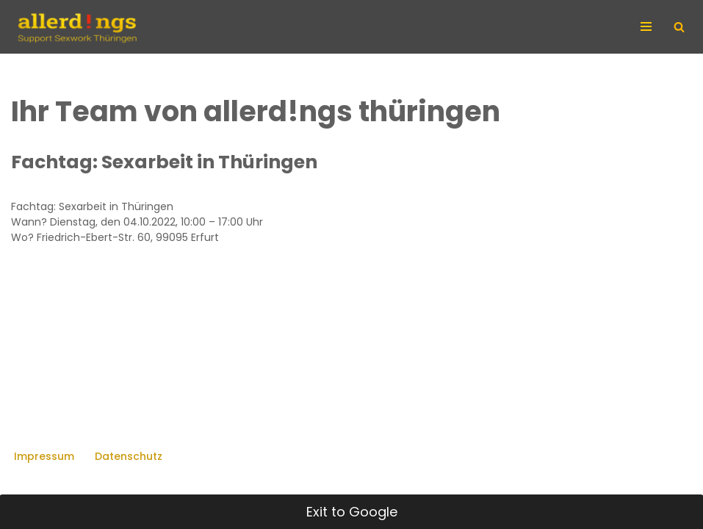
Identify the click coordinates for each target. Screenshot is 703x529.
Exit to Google (351, 512)
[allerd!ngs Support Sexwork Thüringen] (76, 26)
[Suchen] (679, 26)
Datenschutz (128, 456)
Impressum (44, 456)
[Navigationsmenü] (648, 26)
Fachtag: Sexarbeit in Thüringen (164, 162)
